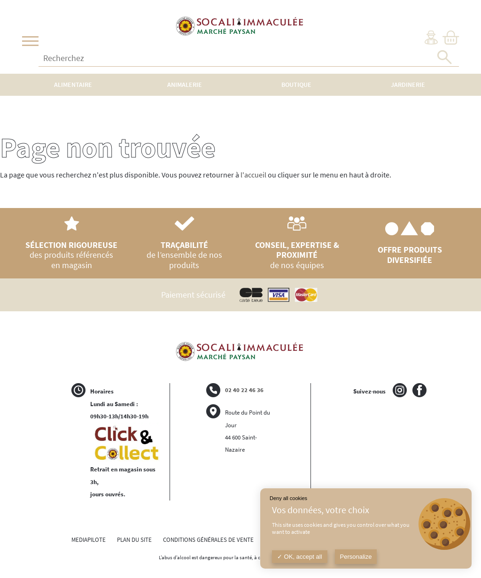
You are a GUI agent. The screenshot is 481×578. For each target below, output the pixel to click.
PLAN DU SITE (134, 540)
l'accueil (253, 174)
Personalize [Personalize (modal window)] (356, 556)
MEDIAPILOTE (88, 540)
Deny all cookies (288, 498)
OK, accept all (299, 556)
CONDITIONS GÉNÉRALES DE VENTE (208, 540)
